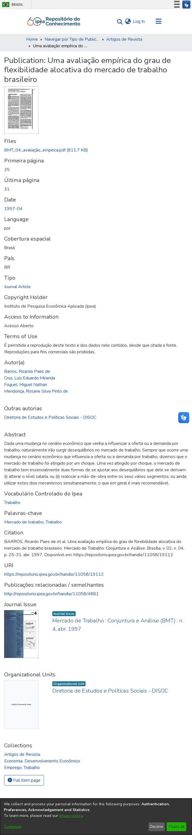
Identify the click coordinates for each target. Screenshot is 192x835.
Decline (156, 826)
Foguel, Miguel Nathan (25, 385)
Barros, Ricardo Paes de (27, 371)
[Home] (54, 21)
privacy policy (71, 815)
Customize (13, 826)
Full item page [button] (24, 780)
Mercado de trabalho (24, 522)
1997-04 (13, 209)
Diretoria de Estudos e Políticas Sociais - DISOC (50, 417)
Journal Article (17, 287)
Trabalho (12, 503)
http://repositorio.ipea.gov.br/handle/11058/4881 (51, 594)
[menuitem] (127, 21)
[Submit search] (118, 22)
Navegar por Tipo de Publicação (72, 39)
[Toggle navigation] (158, 21)
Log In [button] (139, 21)
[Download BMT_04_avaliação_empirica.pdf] (46, 150)
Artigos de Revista (124, 39)
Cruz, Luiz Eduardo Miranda (29, 378)
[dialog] (96, 816)
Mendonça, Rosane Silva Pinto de (36, 391)
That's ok (176, 826)
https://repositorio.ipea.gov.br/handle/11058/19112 (54, 574)
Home (32, 39)
